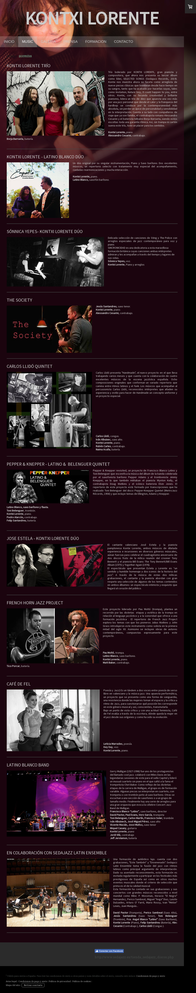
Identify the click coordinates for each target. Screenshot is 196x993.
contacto (123, 42)
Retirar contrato (33, 985)
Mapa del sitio (13, 985)
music (27, 42)
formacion (95, 42)
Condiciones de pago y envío (150, 975)
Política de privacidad (60, 981)
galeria (48, 42)
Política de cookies (81, 981)
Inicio (9, 42)
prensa (70, 42)
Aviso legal (11, 981)
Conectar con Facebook (109, 951)
